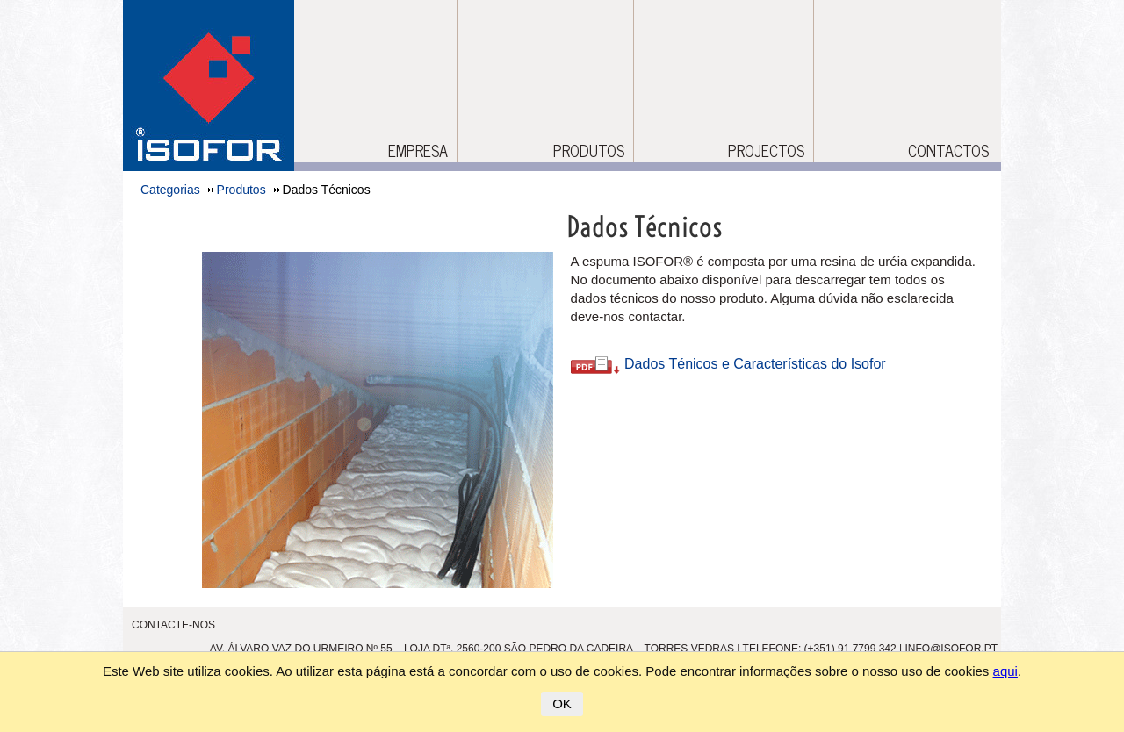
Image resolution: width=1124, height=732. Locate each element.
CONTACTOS (948, 150)
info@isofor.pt (951, 648)
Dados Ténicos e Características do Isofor (728, 363)
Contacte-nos (173, 625)
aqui (1005, 671)
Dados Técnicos (644, 226)
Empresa (418, 150)
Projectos (766, 150)
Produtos (588, 150)
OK (562, 703)
